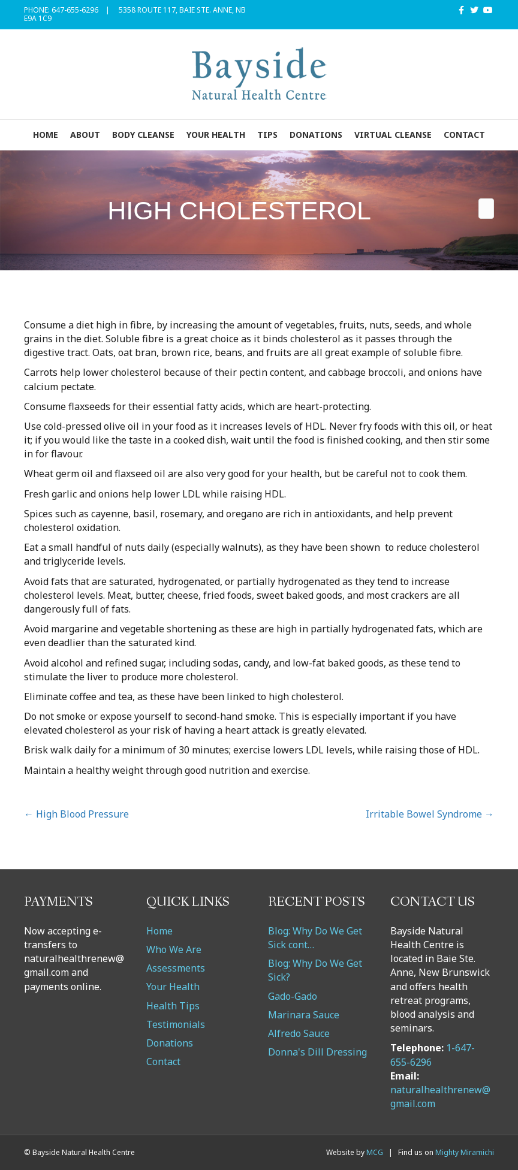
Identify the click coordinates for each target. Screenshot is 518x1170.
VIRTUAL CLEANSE (393, 134)
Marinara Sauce (303, 1014)
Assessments (175, 968)
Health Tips (173, 1005)
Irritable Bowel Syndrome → (430, 814)
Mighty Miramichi (464, 1152)
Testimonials (175, 1024)
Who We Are (173, 949)
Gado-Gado (292, 996)
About (85, 134)
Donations (316, 134)
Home (45, 134)
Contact (464, 134)
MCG (374, 1152)
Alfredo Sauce (299, 1033)
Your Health (215, 134)
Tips (267, 134)
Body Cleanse (143, 134)
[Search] (486, 208)
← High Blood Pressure (76, 814)
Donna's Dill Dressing (317, 1052)
